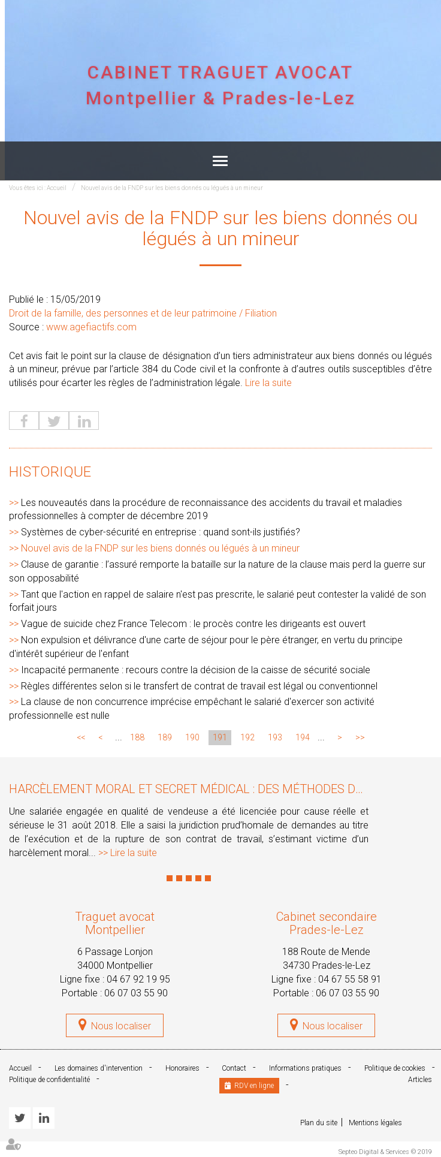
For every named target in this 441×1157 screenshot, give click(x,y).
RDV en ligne (254, 1085)
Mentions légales (375, 1123)
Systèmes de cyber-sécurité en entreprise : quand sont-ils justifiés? (160, 532)
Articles (420, 1079)
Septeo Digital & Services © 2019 (385, 1152)
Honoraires (182, 1068)
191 (220, 737)
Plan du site (318, 1123)
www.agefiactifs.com (91, 327)
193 (275, 737)
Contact (234, 1068)
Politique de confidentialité (49, 1079)
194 (302, 737)
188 (137, 737)
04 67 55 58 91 (350, 979)
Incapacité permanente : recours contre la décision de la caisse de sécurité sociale (195, 670)
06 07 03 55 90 (136, 993)
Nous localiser (121, 1026)
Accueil (57, 188)
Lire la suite (268, 382)
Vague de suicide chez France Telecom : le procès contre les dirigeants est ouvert (193, 623)
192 (247, 737)
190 (192, 737)
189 (165, 737)
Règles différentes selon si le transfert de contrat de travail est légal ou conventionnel (199, 686)
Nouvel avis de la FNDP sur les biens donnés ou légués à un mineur (172, 188)
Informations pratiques (305, 1068)
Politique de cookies (394, 1068)
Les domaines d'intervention (99, 1068)
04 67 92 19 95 (138, 979)
